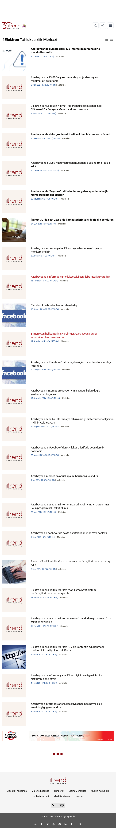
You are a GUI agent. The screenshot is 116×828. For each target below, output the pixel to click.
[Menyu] (110, 25)
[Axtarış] (95, 25)
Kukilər (79, 796)
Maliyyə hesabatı (40, 790)
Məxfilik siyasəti (62, 796)
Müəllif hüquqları (100, 790)
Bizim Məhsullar (77, 790)
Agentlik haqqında (17, 790)
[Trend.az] (14, 25)
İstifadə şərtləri (41, 796)
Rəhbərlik (59, 790)
